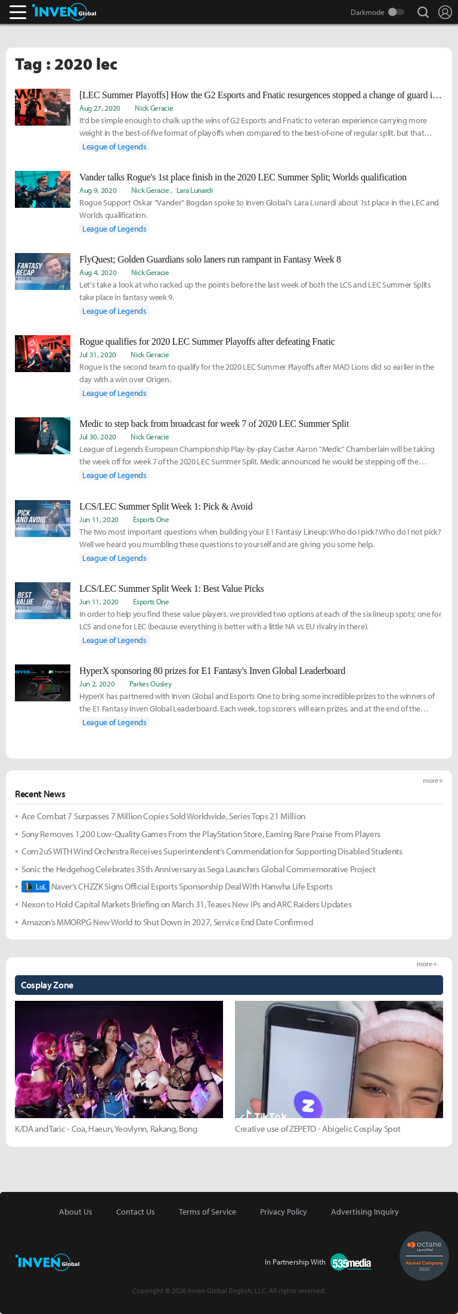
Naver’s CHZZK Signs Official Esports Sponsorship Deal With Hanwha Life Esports (177, 886)
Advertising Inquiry (365, 1211)
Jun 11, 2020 (99, 519)
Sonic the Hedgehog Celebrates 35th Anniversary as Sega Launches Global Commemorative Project (198, 869)
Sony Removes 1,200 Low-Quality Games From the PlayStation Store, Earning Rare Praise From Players (200, 833)
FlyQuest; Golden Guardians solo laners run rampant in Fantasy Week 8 (210, 259)
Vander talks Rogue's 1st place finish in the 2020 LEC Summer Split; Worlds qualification (243, 177)
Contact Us (135, 1211)
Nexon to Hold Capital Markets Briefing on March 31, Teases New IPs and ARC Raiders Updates (186, 904)
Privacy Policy (283, 1211)
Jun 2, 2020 (96, 683)
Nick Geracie (154, 108)
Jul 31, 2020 (97, 354)
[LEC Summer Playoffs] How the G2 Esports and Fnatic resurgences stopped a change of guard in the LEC (261, 95)
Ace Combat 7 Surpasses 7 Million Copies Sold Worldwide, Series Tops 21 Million (163, 816)
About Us (75, 1211)
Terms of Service (207, 1211)
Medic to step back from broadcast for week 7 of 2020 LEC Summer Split (214, 424)
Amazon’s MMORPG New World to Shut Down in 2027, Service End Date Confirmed (166, 922)
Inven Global (64, 12)
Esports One (151, 519)
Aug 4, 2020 (97, 272)
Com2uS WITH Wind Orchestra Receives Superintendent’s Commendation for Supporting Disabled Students (212, 851)
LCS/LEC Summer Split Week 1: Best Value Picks (171, 588)
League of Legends (114, 146)
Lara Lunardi (195, 190)
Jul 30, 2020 (97, 436)
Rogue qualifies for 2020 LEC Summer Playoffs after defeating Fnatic (207, 341)
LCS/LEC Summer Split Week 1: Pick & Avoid (165, 506)
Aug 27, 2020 (99, 108)
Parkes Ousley (150, 683)
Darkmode (368, 12)
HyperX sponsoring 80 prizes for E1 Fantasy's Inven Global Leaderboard (212, 671)
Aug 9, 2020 (97, 190)
